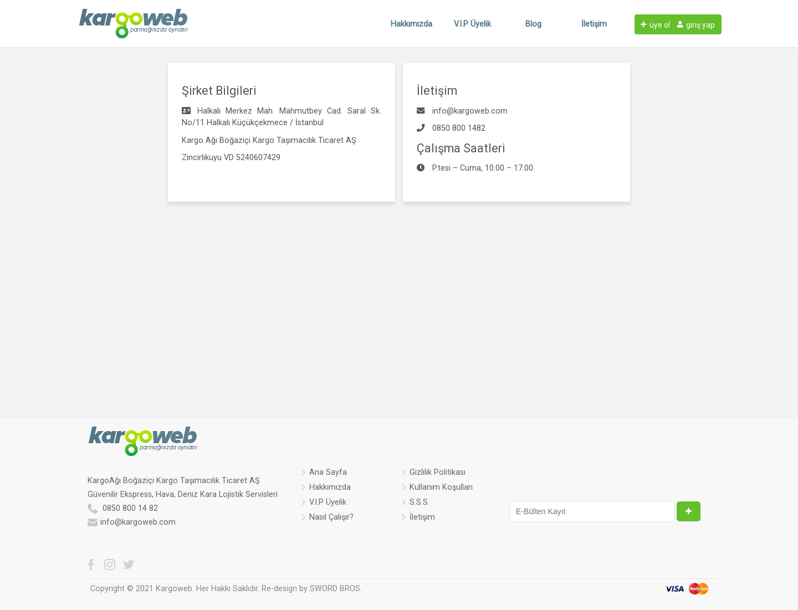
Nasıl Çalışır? (331, 518)
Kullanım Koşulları (441, 488)
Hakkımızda (411, 24)
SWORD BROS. (336, 588)
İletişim (594, 24)
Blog (533, 24)
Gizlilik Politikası (438, 473)
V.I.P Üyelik (472, 24)
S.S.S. (419, 503)
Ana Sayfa (328, 473)
